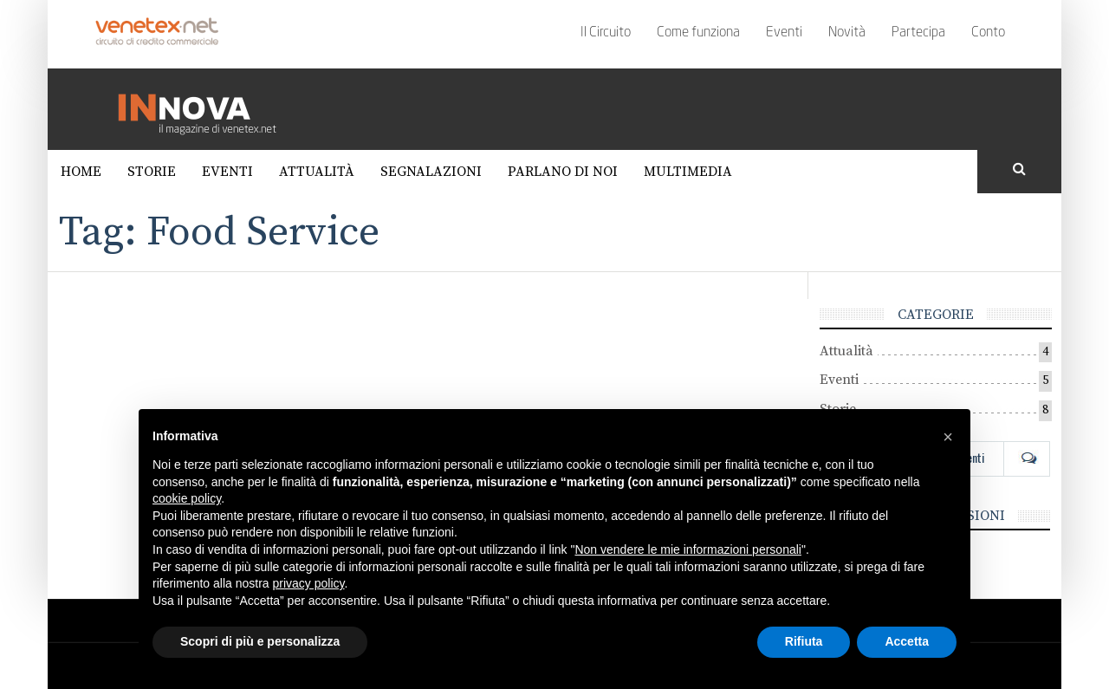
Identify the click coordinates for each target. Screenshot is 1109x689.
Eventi (784, 33)
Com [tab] (1026, 457)
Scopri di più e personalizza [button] (260, 641)
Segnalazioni (431, 171)
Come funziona (698, 33)
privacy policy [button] (309, 583)
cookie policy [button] (186, 498)
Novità (847, 33)
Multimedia (688, 171)
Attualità (316, 171)
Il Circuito (605, 33)
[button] (948, 437)
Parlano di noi (563, 171)
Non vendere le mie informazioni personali (687, 549)
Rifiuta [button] (804, 641)
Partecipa (918, 33)
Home (81, 171)
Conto (988, 33)
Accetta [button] (907, 641)
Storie (151, 171)
